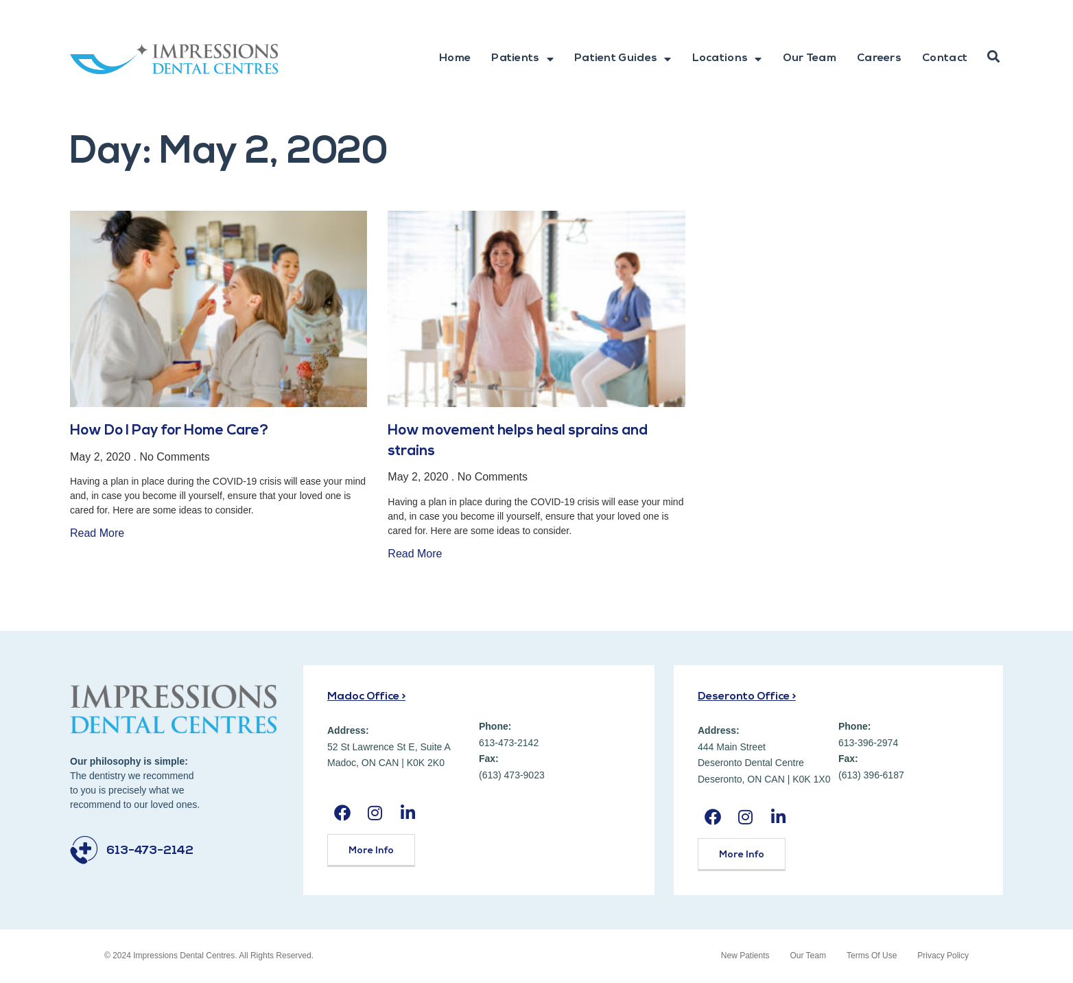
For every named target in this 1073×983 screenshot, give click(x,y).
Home (455, 58)
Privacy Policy (943, 955)
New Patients (745, 955)
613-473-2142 (149, 850)
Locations (727, 59)
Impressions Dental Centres (184, 955)
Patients (522, 59)
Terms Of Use (872, 955)
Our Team (809, 58)
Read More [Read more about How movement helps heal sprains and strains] (415, 553)
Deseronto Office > (747, 696)
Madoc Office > (366, 696)
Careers (879, 58)
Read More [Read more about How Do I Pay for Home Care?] (97, 533)
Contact (944, 58)
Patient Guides (623, 59)
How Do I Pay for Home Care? (169, 431)
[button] (993, 57)
